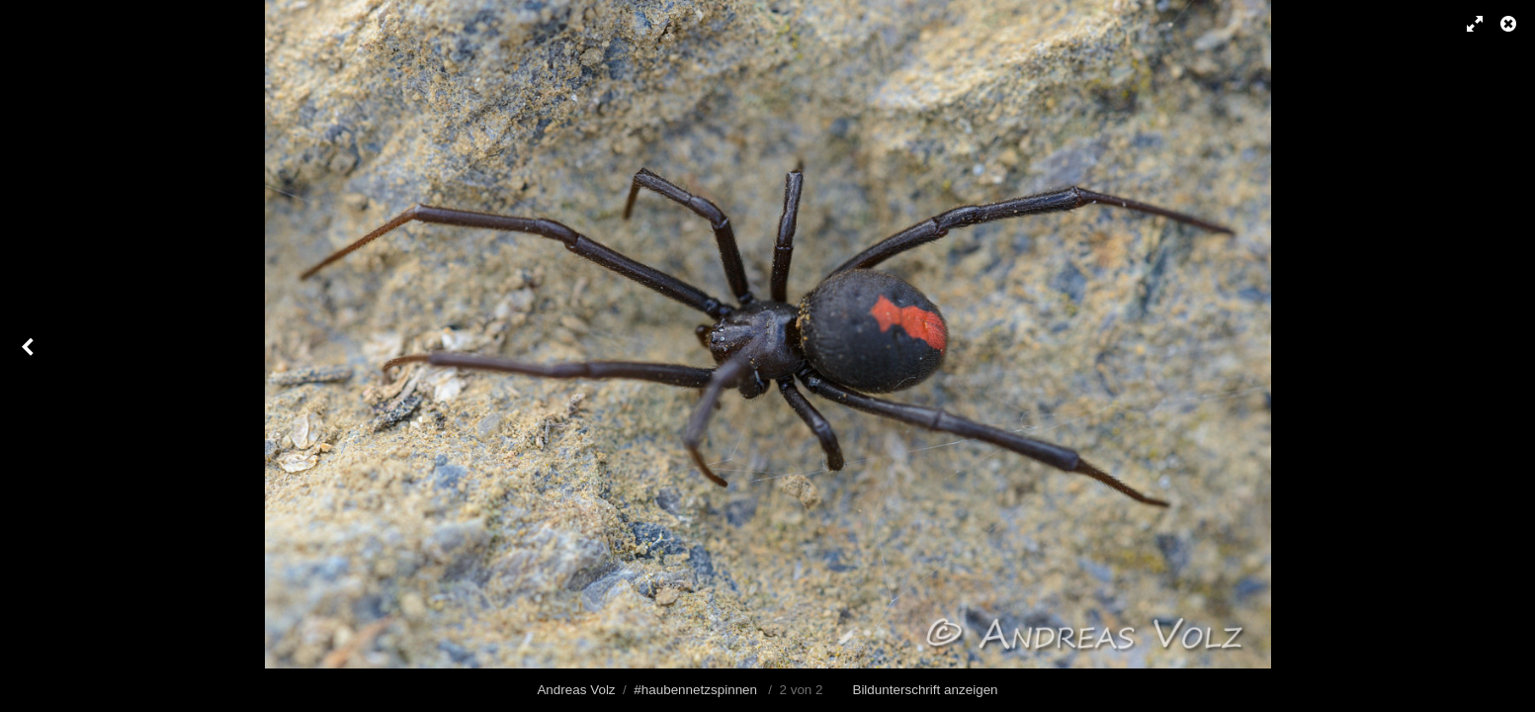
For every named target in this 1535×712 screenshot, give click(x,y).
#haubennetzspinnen (695, 689)
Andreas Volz (576, 689)
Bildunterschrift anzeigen (924, 689)
